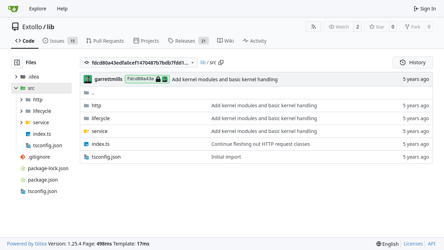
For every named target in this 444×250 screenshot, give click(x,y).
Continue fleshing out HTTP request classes (260, 144)
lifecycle (101, 118)
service (100, 131)
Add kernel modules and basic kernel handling (225, 79)
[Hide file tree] (17, 62)
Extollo (32, 26)
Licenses (413, 243)
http (96, 105)
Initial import (226, 156)
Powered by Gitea (27, 243)
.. (89, 92)
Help (62, 8)
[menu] (387, 244)
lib (50, 26)
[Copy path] (221, 62)
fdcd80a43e (147, 79)
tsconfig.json (106, 156)
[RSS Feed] (314, 27)
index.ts (100, 144)
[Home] (13, 8)
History (413, 62)
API (431, 243)
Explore (37, 8)
